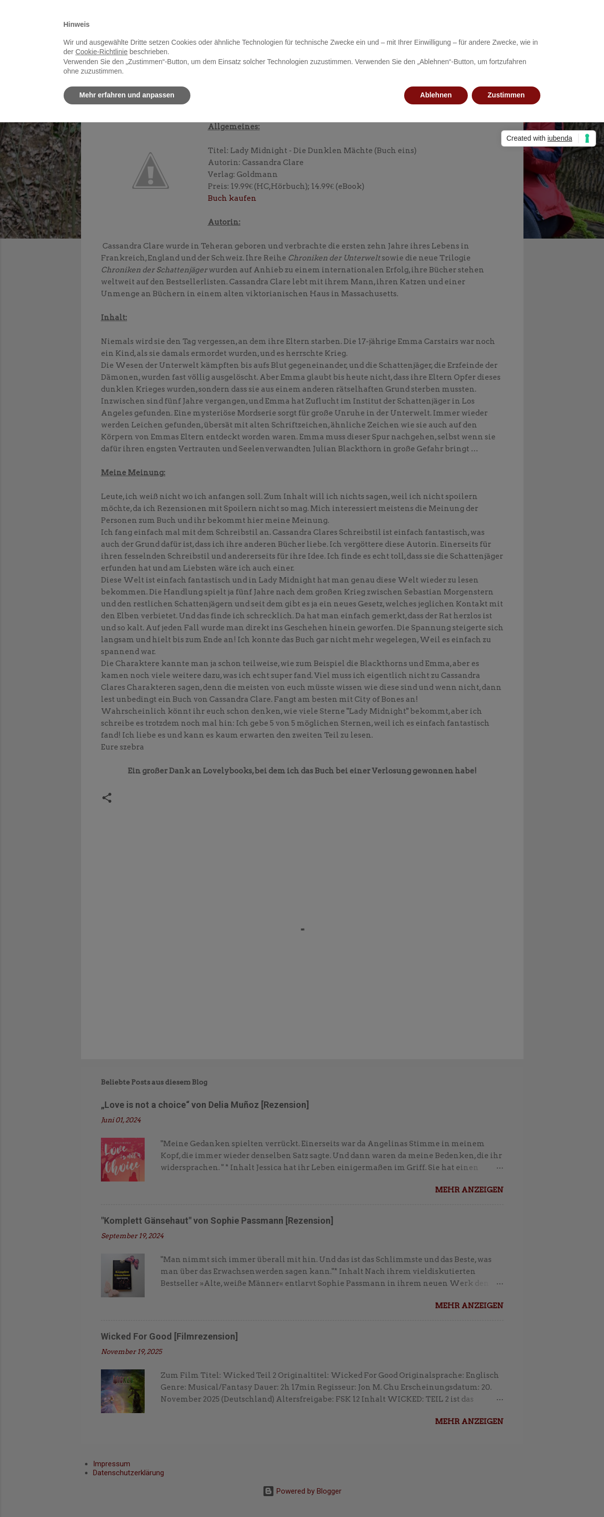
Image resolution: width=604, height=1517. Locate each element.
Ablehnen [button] (436, 95)
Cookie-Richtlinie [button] (102, 52)
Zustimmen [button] (506, 95)
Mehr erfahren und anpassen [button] (127, 95)
